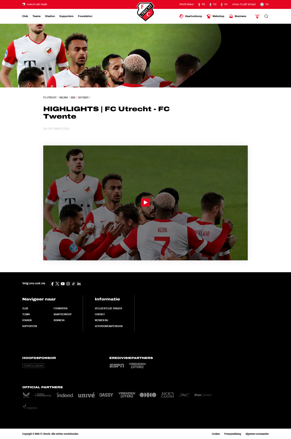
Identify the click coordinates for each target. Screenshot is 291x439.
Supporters (29, 326)
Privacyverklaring (232, 433)
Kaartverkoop (63, 314)
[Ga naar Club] (25, 16)
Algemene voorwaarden (257, 433)
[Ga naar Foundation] (85, 16)
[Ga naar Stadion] (50, 16)
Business (59, 320)
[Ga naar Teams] (36, 16)
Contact (100, 314)
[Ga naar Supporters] (66, 16)
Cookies (216, 433)
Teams (26, 314)
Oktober (83, 97)
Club (25, 308)
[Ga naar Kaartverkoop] (190, 16)
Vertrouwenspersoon (108, 326)
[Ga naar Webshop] (215, 16)
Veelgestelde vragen (108, 308)
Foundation (60, 308)
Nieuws (63, 97)
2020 (73, 97)
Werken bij (101, 320)
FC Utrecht (50, 97)
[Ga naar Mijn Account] (257, 16)
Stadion (27, 320)
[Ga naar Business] (237, 16)
